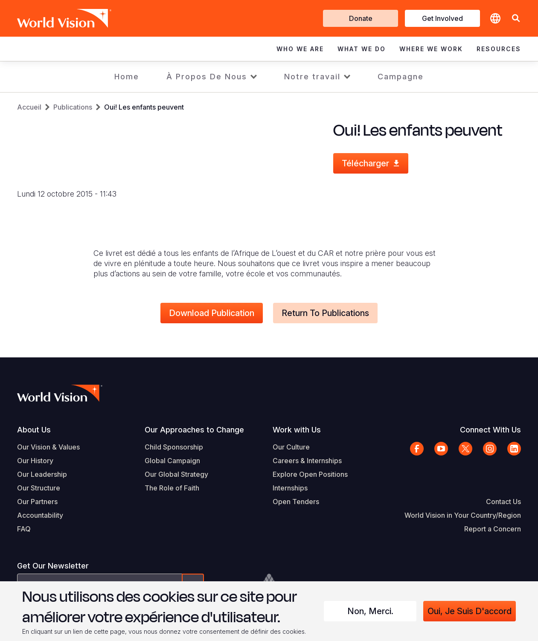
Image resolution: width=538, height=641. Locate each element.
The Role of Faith (172, 488)
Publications (72, 107)
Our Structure (38, 488)
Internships (290, 488)
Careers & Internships (307, 460)
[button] (516, 18)
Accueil (29, 107)
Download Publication (211, 313)
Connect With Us (490, 429)
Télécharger (365, 163)
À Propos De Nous (206, 76)
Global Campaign (172, 460)
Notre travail (312, 76)
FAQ (24, 529)
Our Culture (291, 447)
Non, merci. (370, 611)
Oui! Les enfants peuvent (144, 107)
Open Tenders (296, 501)
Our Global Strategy (176, 474)
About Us (34, 429)
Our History (35, 460)
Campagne (401, 76)
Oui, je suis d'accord (469, 611)
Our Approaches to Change (194, 429)
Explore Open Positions (310, 474)
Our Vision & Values (48, 447)
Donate (360, 18)
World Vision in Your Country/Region (462, 515)
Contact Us (503, 501)
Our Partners (37, 501)
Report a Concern (492, 529)
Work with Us (297, 429)
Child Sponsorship (174, 447)
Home (126, 76)
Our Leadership (42, 474)
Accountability (40, 515)
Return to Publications (325, 313)
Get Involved (442, 18)
